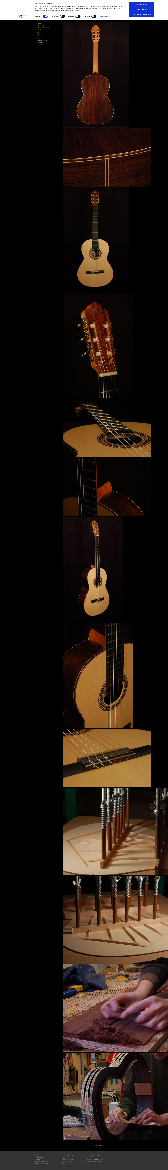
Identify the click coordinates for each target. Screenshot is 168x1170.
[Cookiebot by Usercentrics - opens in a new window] (23, 16)
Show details (104, 16)
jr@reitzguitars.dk (43, 1163)
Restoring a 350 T (42, 40)
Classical (39, 31)
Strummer (40, 42)
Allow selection (142, 9)
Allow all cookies (141, 4)
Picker (39, 38)
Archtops (39, 23)
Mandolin (40, 33)
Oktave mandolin (42, 35)
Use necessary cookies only (142, 14)
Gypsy (39, 29)
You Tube (40, 44)
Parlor (39, 36)
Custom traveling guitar (43, 27)
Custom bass (40, 25)
